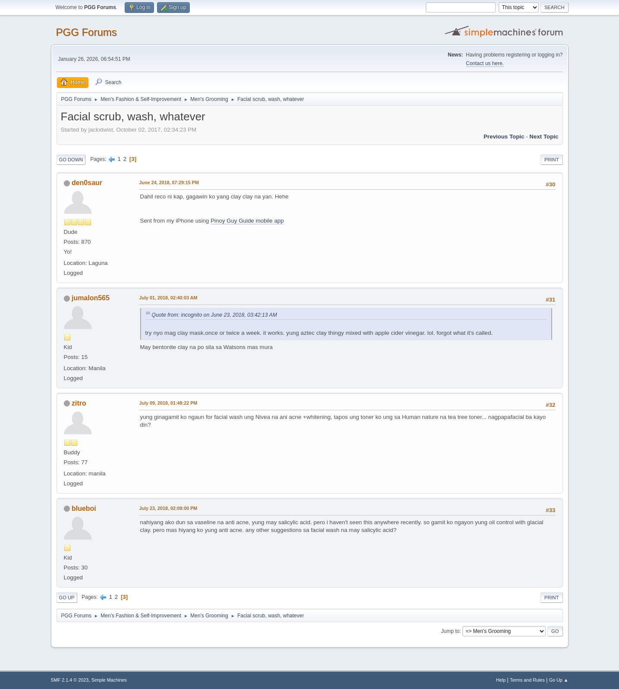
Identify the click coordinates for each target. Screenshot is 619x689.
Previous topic (504, 136)
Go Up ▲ (559, 680)
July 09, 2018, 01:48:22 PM (168, 403)
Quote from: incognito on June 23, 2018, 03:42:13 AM (214, 315)
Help (501, 680)
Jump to (450, 631)
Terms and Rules (527, 680)
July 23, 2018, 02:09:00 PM (168, 508)
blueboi (84, 508)
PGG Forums (86, 32)
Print (551, 159)
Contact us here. (485, 63)
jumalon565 (91, 298)
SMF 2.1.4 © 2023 (70, 680)
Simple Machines (109, 680)
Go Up (67, 597)
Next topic (543, 136)
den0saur (87, 182)
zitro (79, 403)
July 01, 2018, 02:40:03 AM (168, 297)
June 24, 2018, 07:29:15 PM (169, 182)
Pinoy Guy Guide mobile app (247, 220)
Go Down (71, 159)
